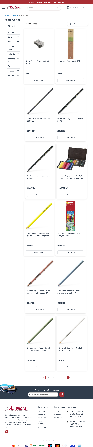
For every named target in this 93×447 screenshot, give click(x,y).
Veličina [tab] (11, 75)
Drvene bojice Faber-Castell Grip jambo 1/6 (69, 234)
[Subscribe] (61, 394)
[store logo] (16, 7)
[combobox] (44, 7)
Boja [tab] (9, 42)
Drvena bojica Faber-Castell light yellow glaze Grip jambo (37, 234)
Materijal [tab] (11, 54)
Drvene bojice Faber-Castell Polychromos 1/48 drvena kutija (71, 177)
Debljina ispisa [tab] (11, 47)
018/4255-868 (76, 426)
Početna (7, 15)
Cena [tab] (10, 37)
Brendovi (15, 15)
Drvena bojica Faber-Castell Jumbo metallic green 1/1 (38, 349)
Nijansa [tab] (11, 32)
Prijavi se (83, 7)
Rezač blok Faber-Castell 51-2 (69, 61)
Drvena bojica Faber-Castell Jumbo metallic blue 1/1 (69, 291)
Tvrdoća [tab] (11, 71)
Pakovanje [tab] (11, 59)
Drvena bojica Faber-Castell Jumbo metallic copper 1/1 (38, 291)
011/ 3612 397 (73, 7)
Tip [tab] (9, 66)
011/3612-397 (75, 416)
